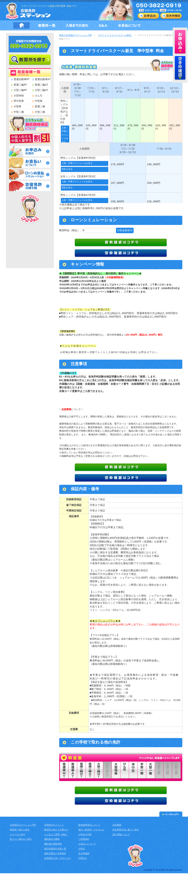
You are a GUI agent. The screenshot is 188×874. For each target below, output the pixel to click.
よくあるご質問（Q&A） (56, 835)
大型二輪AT (41, 90)
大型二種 (40, 112)
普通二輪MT (20, 85)
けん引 (38, 96)
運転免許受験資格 (53, 844)
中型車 (38, 101)
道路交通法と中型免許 (55, 854)
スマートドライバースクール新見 (115, 35)
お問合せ (82, 859)
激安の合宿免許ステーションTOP (75, 35)
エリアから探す (17, 835)
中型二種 (19, 112)
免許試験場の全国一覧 (55, 849)
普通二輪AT (41, 85)
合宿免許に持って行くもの (57, 859)
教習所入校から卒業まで (56, 830)
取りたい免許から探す (21, 840)
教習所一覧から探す (20, 830)
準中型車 (19, 101)
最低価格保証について (89, 826)
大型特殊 (19, 96)
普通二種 (40, 106)
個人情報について (121, 835)
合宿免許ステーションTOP (23, 826)
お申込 (81, 849)
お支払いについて (87, 844)
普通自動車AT (43, 79)
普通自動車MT (22, 79)
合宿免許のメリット (54, 826)
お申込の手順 (85, 835)
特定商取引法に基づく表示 (125, 830)
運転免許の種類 (52, 840)
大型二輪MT (20, 90)
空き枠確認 (83, 854)
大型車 (17, 106)
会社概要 (116, 826)
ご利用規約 (83, 840)
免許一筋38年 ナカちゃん (91, 830)
